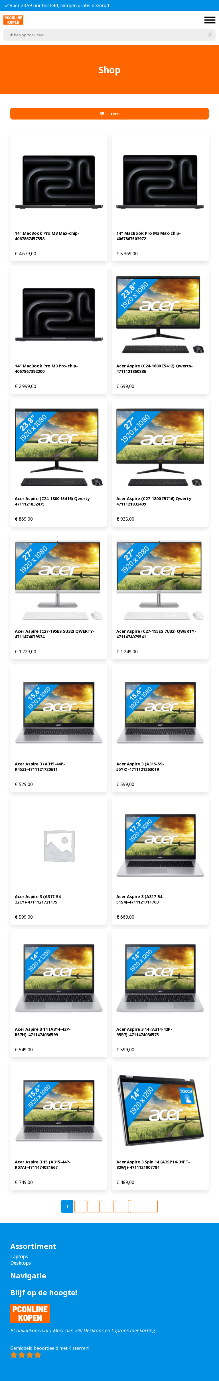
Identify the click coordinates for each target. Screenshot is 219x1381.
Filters (109, 113)
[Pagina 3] (94, 1206)
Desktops (20, 1263)
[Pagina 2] (80, 1206)
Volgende (144, 1206)
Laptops (19, 1256)
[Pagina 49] (122, 1206)
